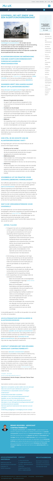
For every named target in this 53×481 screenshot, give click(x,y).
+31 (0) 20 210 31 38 (24, 460)
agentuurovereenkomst (7, 186)
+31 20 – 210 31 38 (39, 1)
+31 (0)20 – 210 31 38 (6, 373)
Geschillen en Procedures (42, 462)
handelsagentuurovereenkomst (10, 43)
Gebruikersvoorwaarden (18, 478)
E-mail (33, 1)
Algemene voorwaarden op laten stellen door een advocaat (17, 387)
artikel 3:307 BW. (16, 213)
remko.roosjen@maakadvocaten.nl (10, 375)
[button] (49, 6)
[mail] (26, 9)
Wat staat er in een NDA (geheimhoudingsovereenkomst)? (17, 402)
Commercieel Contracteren (43, 464)
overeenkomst (17, 76)
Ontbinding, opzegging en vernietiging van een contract (16, 409)
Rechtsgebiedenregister (6, 478)
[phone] (9, 9)
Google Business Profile (24, 468)
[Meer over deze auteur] (45, 19)
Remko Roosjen (32, 429)
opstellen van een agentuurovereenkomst (20, 331)
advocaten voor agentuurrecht (12, 90)
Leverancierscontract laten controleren (11, 394)
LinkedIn (12, 447)
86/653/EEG (29, 80)
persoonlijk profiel (41, 445)
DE (45, 1)
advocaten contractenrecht (16, 351)
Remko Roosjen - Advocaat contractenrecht (45, 25)
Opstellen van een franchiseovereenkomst (12, 398)
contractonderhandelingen (35, 433)
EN (49, 1)
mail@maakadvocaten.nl (26, 462)
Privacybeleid (31, 476)
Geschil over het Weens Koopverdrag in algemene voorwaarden (48, 48)
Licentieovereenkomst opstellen (10, 404)
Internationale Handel (41, 466)
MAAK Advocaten (30, 437)
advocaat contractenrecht (18, 429)
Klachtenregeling (39, 476)
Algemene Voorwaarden (21, 476)
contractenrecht (25, 367)
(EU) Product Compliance (42, 461)
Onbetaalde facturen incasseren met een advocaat (47, 70)
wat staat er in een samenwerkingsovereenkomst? (15, 396)
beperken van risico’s (33, 435)
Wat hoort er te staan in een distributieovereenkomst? (16, 400)
